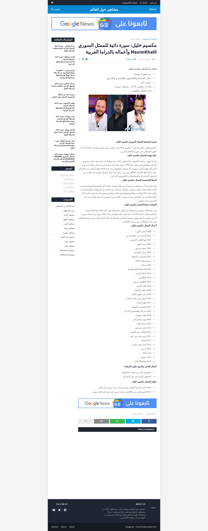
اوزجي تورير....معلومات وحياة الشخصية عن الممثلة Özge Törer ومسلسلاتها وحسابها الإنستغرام (64, 74)
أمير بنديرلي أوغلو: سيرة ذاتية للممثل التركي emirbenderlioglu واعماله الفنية (64, 144)
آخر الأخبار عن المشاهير (65, 206)
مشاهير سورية (137, 413)
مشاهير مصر (70, 246)
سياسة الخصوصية (129, 2)
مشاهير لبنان (69, 241)
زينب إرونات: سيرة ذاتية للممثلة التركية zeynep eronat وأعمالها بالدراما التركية (65, 120)
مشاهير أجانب (69, 179)
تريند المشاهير (69, 210)
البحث (57, 9)
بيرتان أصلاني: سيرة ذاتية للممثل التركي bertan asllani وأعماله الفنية (63, 86)
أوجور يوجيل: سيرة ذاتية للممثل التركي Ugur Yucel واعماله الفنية (64, 132)
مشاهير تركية (69, 191)
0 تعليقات (129, 59)
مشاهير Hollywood (67, 175)
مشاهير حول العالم (104, 9)
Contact (54, 527)
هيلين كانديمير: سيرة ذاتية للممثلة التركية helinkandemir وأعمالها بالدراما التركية (64, 107)
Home (72, 527)
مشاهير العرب (135, 39)
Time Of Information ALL (146, 527)
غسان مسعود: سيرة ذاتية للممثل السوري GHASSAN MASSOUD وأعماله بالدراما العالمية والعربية (64, 158)
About (63, 527)
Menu (154, 9)
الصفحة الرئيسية (150, 39)
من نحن (153, 2)
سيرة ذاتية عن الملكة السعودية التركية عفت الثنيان (63, 95)
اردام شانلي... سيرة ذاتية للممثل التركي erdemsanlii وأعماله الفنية (64, 48)
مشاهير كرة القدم (68, 237)
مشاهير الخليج (68, 183)
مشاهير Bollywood (67, 250)
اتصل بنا (143, 2)
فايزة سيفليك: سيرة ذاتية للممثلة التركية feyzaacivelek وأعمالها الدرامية (65, 60)
